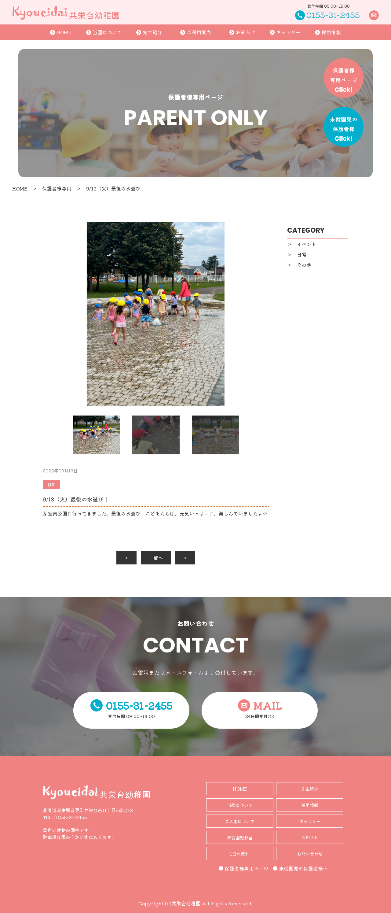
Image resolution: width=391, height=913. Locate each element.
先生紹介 (149, 32)
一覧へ (155, 557)
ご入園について (240, 821)
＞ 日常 (297, 254)
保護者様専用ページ (244, 868)
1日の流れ (239, 853)
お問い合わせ (310, 853)
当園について (104, 32)
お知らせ (242, 32)
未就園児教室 (240, 837)
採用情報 (328, 32)
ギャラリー (285, 32)
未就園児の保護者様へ (300, 868)
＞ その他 (299, 264)
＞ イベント (301, 244)
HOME (61, 32)
